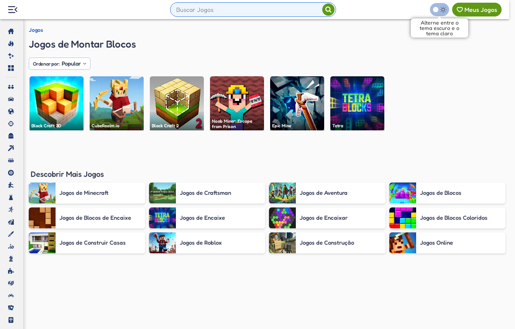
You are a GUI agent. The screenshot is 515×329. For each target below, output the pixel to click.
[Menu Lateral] (12, 9)
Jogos (36, 30)
